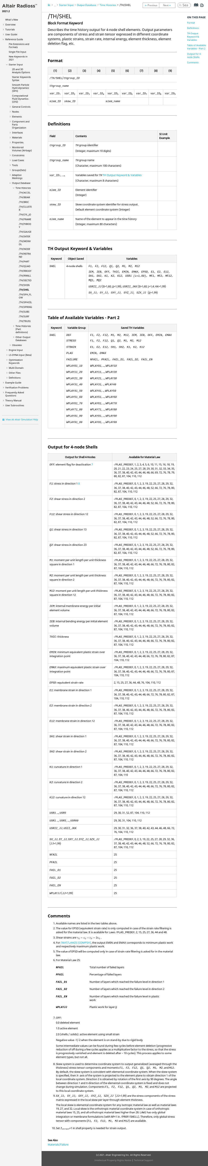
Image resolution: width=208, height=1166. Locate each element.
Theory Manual (13, 400)
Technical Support (143, 1160)
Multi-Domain (16, 367)
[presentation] (88, 938)
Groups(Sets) (19, 170)
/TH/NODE (24, 248)
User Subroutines (14, 405)
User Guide (11, 34)
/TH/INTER (24, 236)
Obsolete (17, 345)
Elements (17, 116)
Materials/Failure (58, 1144)
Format (191, 22)
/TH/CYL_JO (25, 214)
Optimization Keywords (16, 361)
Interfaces (17, 132)
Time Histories (23, 187)
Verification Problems (16, 387)
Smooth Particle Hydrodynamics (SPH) (20, 87)
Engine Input (16, 350)
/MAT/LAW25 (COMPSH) (76, 942)
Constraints (18, 155)
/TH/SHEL (24, 289)
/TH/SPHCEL (25, 302)
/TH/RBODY (25, 270)
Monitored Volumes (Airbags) (22, 149)
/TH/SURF (24, 316)
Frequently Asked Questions (14, 394)
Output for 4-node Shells (194, 55)
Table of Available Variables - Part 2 (196, 47)
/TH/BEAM (24, 197)
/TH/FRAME (25, 219)
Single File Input (17, 51)
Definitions (14, 377)
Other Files (14, 372)
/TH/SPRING (25, 306)
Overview (10, 24)
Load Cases (18, 160)
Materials (17, 137)
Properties (17, 142)
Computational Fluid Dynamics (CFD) (20, 98)
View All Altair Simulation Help (22, 419)
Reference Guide (14, 39)
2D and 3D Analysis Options (21, 71)
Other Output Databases (23, 339)
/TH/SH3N (24, 285)
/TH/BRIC (24, 202)
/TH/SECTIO (25, 280)
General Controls (21, 106)
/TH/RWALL (25, 275)
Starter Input (16, 64)
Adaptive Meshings (17, 176)
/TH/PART (24, 261)
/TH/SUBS (24, 311)
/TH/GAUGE (25, 231)
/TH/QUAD (24, 266)
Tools (15, 165)
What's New (11, 19)
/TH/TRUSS (25, 321)
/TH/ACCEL (25, 192)
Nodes (15, 111)
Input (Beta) (20, 354)
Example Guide (13, 382)
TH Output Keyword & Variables (122, 175)
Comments (193, 62)
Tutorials (10, 29)
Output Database (21, 182)
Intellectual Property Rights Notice (112, 1160)
